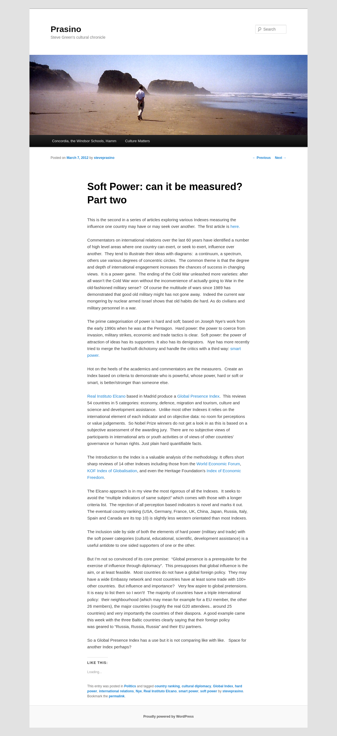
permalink (117, 696)
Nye (139, 691)
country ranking (167, 686)
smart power (188, 691)
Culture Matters (137, 141)
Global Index (223, 686)
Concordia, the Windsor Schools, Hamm (84, 141)
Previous (261, 158)
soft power (208, 691)
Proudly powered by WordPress (168, 716)
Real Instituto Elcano (106, 396)
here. (235, 226)
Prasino (66, 29)
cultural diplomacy (196, 686)
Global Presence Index (198, 396)
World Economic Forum (218, 463)
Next (280, 158)
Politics (130, 686)
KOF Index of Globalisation (112, 470)
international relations (116, 691)
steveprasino (104, 158)
